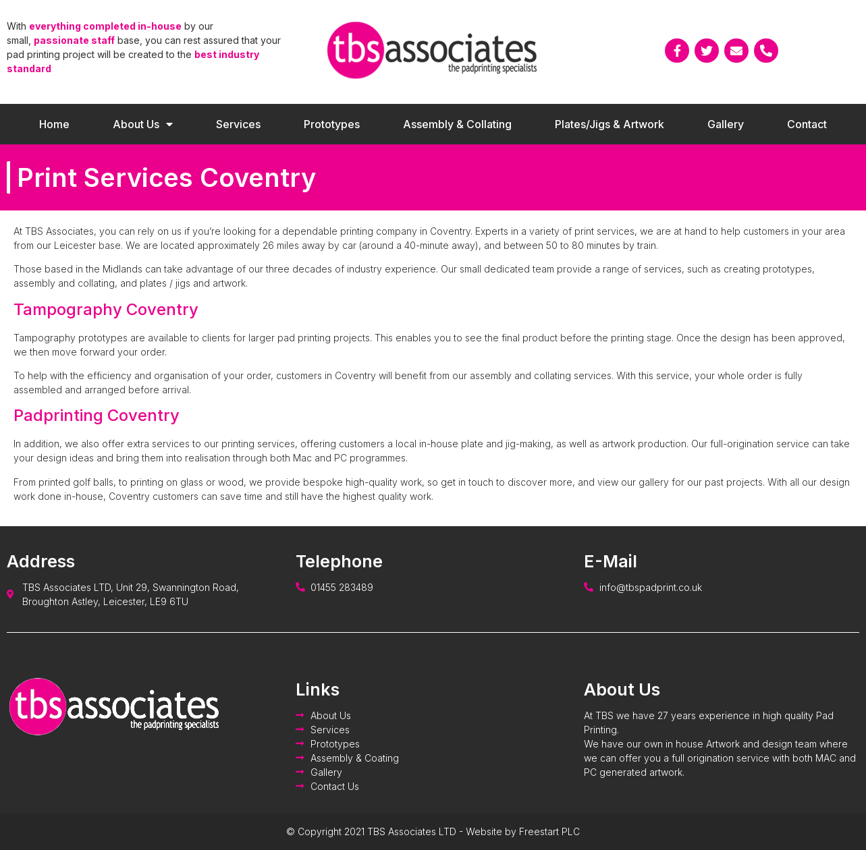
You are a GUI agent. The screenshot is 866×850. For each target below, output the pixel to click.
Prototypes (332, 124)
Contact (807, 124)
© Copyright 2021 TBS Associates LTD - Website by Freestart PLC (433, 831)
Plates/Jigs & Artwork (609, 124)
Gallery (725, 124)
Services (238, 124)
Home (54, 124)
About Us (143, 124)
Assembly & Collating (457, 124)
